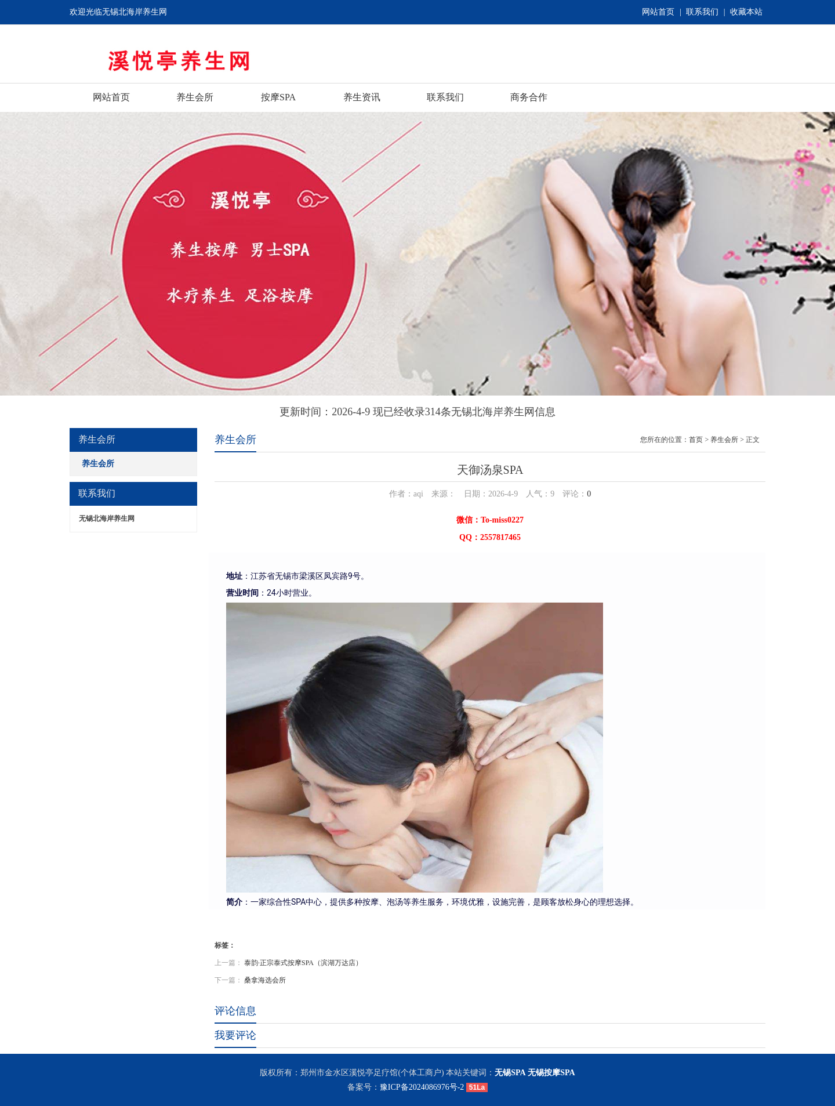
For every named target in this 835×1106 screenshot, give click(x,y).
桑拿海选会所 (265, 980)
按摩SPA (278, 97)
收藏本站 (746, 12)
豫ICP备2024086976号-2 (422, 1087)
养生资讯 (361, 97)
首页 (696, 440)
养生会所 (194, 97)
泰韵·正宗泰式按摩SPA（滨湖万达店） (303, 963)
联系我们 (702, 12)
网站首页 (658, 12)
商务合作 (528, 97)
